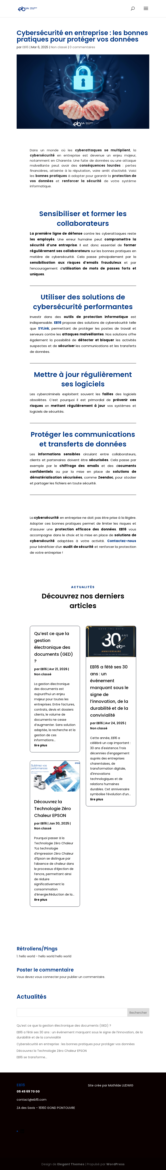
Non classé (59, 47)
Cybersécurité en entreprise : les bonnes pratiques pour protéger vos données (76, 1044)
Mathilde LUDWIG (120, 1085)
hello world (27, 956)
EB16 (25, 47)
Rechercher (138, 1012)
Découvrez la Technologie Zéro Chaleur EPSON (52, 808)
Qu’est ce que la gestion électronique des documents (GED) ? (53, 647)
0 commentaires (82, 47)
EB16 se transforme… (32, 1057)
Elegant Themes (70, 1164)
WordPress (115, 1164)
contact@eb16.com (31, 1099)
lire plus (40, 745)
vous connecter (47, 977)
